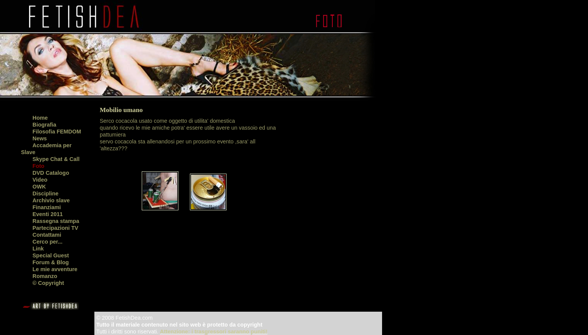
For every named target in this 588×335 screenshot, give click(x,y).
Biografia (44, 125)
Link (38, 249)
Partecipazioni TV (55, 228)
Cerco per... (47, 242)
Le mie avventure (55, 269)
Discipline (45, 193)
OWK (39, 187)
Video (39, 180)
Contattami (46, 235)
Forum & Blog (50, 262)
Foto (38, 166)
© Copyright (48, 283)
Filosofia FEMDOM (56, 131)
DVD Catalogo (50, 173)
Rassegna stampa (55, 221)
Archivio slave (51, 200)
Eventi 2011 (47, 214)
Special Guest (50, 255)
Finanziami (46, 207)
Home (40, 118)
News (39, 138)
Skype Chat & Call (55, 159)
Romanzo (44, 276)
